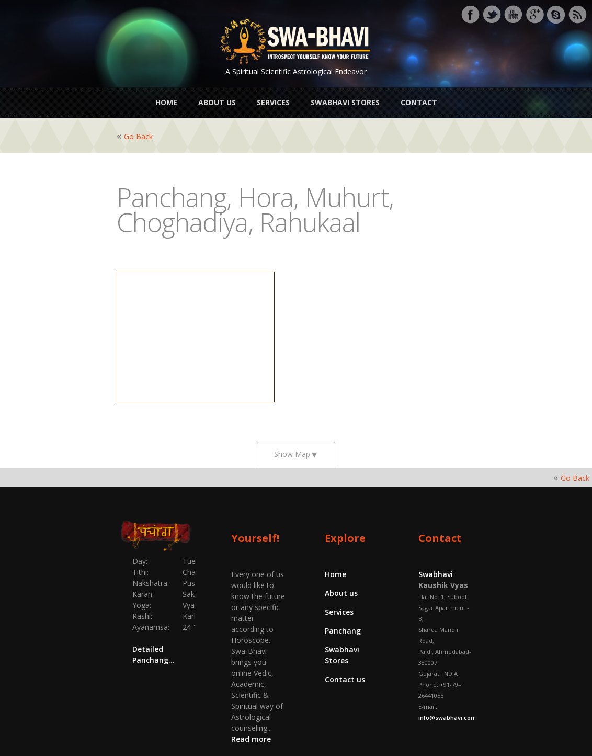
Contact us (345, 661)
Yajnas (281, 731)
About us (217, 99)
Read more (264, 655)
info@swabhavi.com (497, 655)
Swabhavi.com (336, 731)
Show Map (292, 447)
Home (166, 99)
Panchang (343, 623)
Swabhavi (465, 567)
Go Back (79, 129)
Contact (419, 99)
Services (273, 99)
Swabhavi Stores (345, 99)
